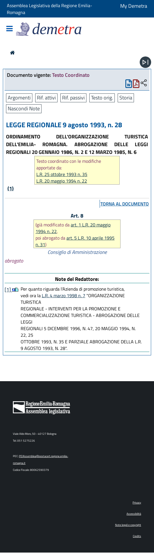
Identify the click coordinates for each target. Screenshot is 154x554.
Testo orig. (102, 97)
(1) (10, 188)
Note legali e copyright (128, 525)
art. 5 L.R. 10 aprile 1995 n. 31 (74, 241)
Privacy (137, 502)
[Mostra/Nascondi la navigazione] (9, 29)
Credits (137, 536)
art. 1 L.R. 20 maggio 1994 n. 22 (72, 228)
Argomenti (19, 97)
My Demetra (133, 6)
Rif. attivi (46, 97)
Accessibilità (134, 514)
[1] (8, 289)
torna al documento (124, 203)
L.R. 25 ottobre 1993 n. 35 (61, 174)
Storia (125, 97)
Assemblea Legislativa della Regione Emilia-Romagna (49, 9)
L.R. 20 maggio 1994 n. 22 (61, 181)
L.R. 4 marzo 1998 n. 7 (63, 295)
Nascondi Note (24, 108)
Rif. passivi (73, 97)
